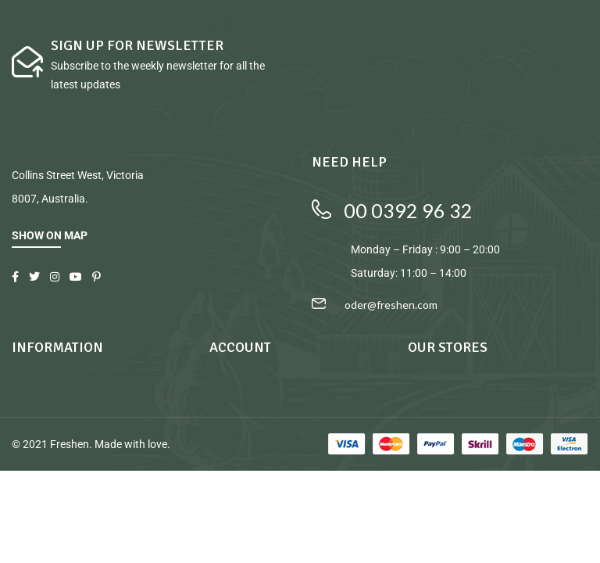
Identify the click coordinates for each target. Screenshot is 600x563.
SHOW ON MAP (50, 235)
